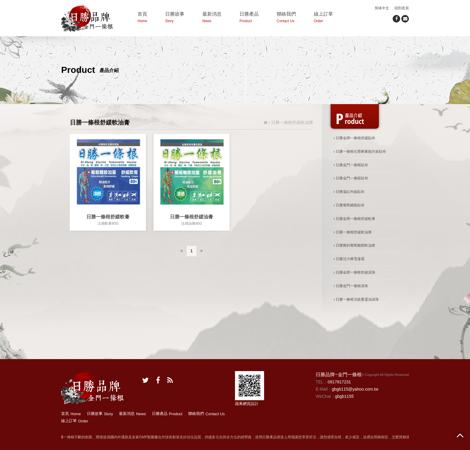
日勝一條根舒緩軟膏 (107, 216)
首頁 (142, 18)
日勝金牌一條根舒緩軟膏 (354, 219)
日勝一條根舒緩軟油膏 (353, 232)
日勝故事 (174, 18)
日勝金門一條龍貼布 (351, 178)
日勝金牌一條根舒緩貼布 (354, 138)
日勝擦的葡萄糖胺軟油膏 (354, 245)
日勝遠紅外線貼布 (349, 192)
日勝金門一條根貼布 (351, 165)
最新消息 (212, 18)
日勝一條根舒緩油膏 (191, 216)
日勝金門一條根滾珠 (351, 286)
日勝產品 (249, 18)
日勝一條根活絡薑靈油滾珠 (356, 299)
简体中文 (382, 8)
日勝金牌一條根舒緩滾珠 (354, 272)
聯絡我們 (286, 18)
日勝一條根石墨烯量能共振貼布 (360, 151)
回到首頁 (401, 8)
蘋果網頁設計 (246, 403)
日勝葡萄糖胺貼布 (349, 205)
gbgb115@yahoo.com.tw (355, 389)
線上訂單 (323, 18)
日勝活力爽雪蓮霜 (349, 259)
